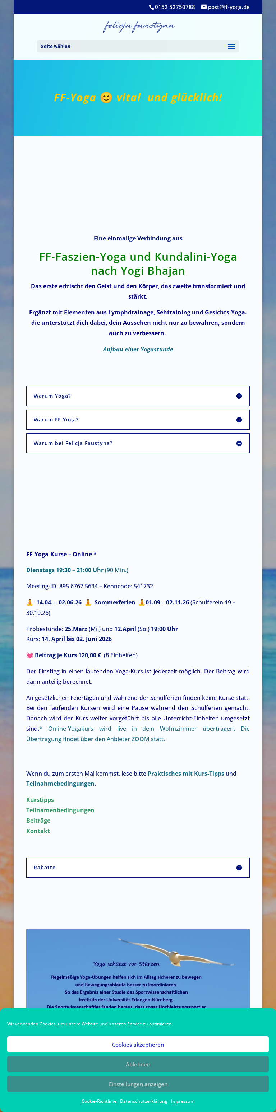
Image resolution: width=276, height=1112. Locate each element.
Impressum (182, 1101)
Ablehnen (138, 1064)
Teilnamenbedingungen (61, 810)
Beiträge (39, 820)
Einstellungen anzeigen (138, 1084)
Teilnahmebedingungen (60, 784)
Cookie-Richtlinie (99, 1101)
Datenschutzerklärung (143, 1101)
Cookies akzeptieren (138, 1044)
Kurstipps (40, 800)
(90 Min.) (77, 570)
